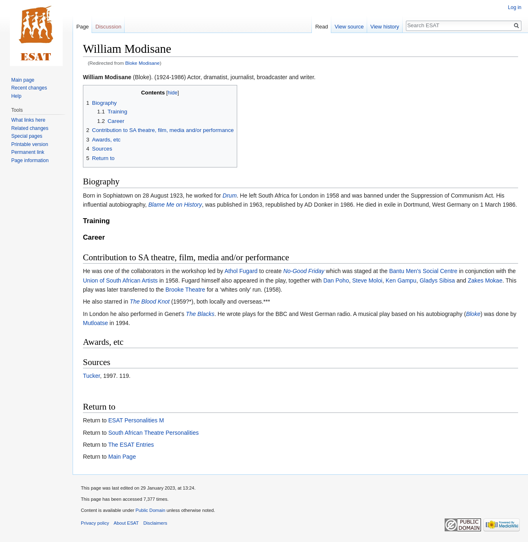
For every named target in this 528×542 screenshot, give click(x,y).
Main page (22, 80)
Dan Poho (336, 280)
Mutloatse (95, 323)
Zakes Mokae (485, 280)
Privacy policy (95, 523)
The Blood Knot (150, 301)
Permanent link (27, 152)
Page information (30, 160)
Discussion (108, 27)
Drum (230, 195)
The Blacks (200, 314)
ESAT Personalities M (136, 420)
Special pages (26, 136)
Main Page (122, 456)
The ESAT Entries (131, 444)
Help (16, 96)
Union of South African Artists (120, 280)
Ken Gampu (401, 280)
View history (384, 27)
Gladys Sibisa (437, 280)
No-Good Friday (304, 271)
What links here (28, 120)
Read (321, 27)
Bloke (473, 314)
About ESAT (126, 523)
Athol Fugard (240, 271)
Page (82, 27)
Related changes (29, 128)
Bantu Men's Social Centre (423, 271)
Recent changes (29, 88)
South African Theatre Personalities (153, 432)
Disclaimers (155, 523)
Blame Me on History (175, 204)
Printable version (29, 144)
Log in (514, 7)
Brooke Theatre (185, 289)
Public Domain (150, 510)
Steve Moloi (367, 280)
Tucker (91, 375)
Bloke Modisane (142, 63)
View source (349, 27)
